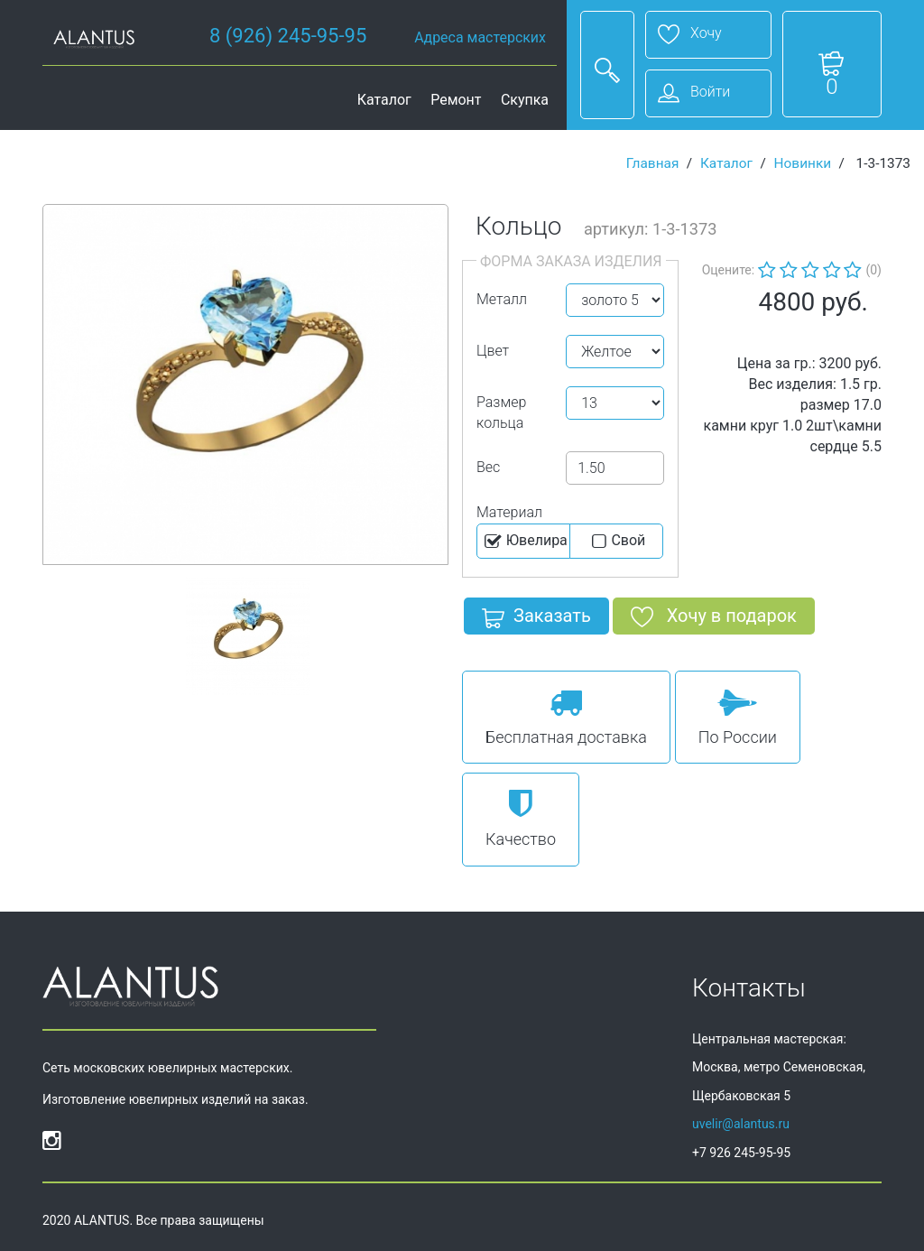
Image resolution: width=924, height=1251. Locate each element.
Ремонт (455, 99)
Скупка (525, 99)
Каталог (384, 99)
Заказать (536, 619)
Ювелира (525, 541)
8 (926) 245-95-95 (287, 35)
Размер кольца (501, 412)
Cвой (616, 541)
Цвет (492, 350)
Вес (488, 467)
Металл (501, 299)
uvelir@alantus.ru (741, 1124)
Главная (652, 163)
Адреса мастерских (480, 37)
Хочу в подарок (714, 619)
